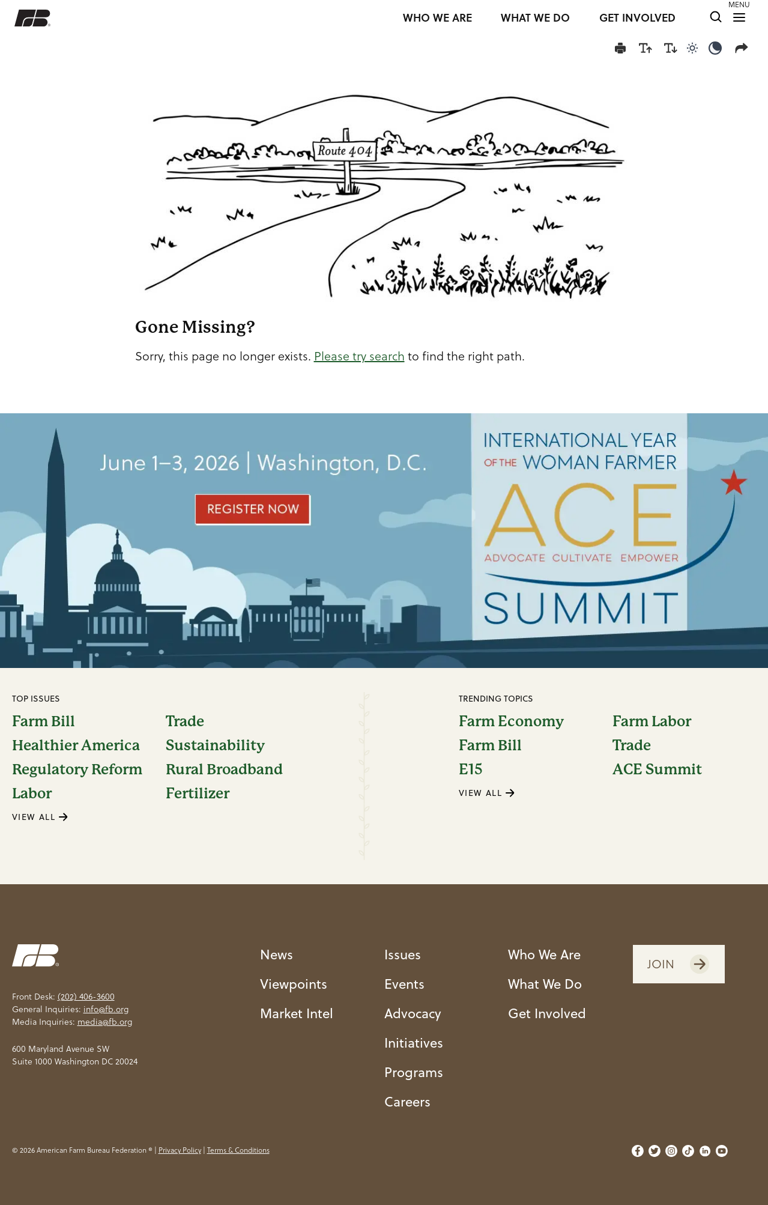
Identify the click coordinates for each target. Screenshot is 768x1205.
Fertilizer (197, 793)
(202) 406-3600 (86, 997)
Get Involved (547, 1012)
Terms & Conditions (238, 1150)
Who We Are (544, 954)
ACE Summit (657, 769)
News (276, 954)
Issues (402, 954)
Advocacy (412, 1012)
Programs (413, 1071)
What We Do (545, 983)
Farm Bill (43, 721)
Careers (407, 1101)
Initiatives (413, 1042)
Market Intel (296, 1012)
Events (404, 983)
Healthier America (76, 745)
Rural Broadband (224, 769)
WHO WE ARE (437, 18)
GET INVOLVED (637, 18)
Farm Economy (511, 721)
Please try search (359, 356)
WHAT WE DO (535, 18)
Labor (32, 793)
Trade (185, 721)
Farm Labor (651, 721)
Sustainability (215, 745)
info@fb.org (106, 1009)
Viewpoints (293, 983)
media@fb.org (104, 1022)
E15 (471, 769)
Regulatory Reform (77, 769)
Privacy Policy (180, 1150)
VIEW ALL (40, 816)
